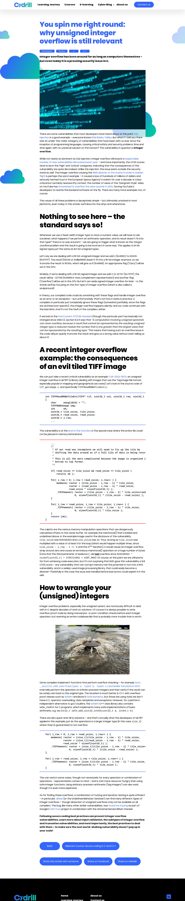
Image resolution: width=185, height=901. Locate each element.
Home (64, 896)
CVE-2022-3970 (118, 376)
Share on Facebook (98, 861)
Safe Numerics (95, 696)
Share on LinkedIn (127, 861)
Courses (69, 5)
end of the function (79, 430)
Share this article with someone (60, 861)
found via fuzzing (118, 805)
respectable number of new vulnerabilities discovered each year (89, 160)
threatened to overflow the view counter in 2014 (85, 186)
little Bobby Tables (101, 137)
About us (122, 5)
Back (49, 846)
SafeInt (69, 696)
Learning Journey (49, 5)
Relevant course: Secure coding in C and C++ (90, 846)
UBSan (59, 798)
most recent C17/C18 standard (75, 316)
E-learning (86, 5)
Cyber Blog (105, 5)
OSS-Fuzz (55, 809)
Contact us (144, 4)
